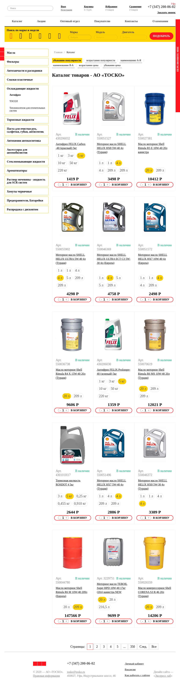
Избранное (111, 6)
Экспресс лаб (163, 675)
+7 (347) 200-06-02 (161, 7)
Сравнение (135, 6)
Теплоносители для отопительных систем (27, 109)
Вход (63, 6)
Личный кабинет (134, 663)
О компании (160, 21)
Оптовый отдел (70, 21)
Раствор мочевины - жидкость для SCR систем (26, 181)
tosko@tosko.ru (76, 671)
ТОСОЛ (13, 101)
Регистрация (66, 10)
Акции (41, 21)
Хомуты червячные (19, 191)
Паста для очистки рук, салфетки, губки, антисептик (25, 130)
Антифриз (15, 95)
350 (132, 646)
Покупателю (102, 21)
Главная (58, 52)
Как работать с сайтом (137, 675)
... (124, 646)
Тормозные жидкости (20, 119)
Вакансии (130, 669)
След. (143, 646)
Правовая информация (46, 675)
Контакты (131, 21)
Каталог (17, 21)
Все (154, 646)
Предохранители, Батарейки (25, 200)
